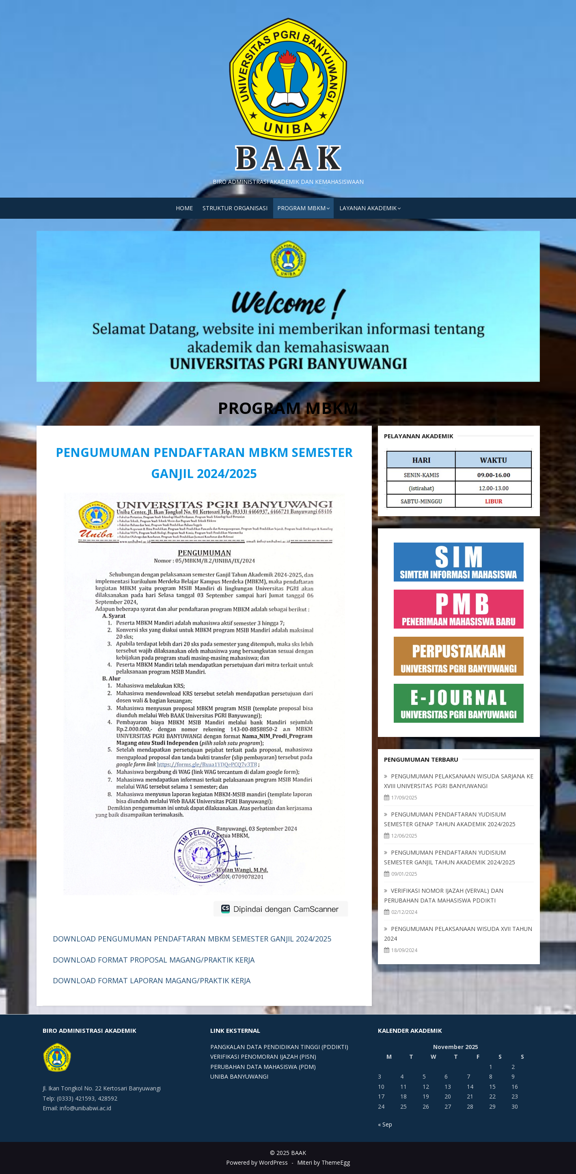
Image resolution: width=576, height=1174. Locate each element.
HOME (184, 208)
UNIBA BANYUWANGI (239, 1076)
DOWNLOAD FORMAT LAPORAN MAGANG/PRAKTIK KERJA (151, 980)
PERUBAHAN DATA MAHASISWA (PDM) (263, 1067)
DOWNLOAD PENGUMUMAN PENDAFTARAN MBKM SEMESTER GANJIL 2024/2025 (192, 939)
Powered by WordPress (257, 1162)
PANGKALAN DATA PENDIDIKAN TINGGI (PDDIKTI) (279, 1047)
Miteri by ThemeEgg (323, 1162)
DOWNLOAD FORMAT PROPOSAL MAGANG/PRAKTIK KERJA (154, 960)
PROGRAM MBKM (301, 208)
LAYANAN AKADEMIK (368, 208)
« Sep (385, 1124)
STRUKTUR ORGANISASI (235, 208)
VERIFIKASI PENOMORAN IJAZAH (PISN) (263, 1056)
